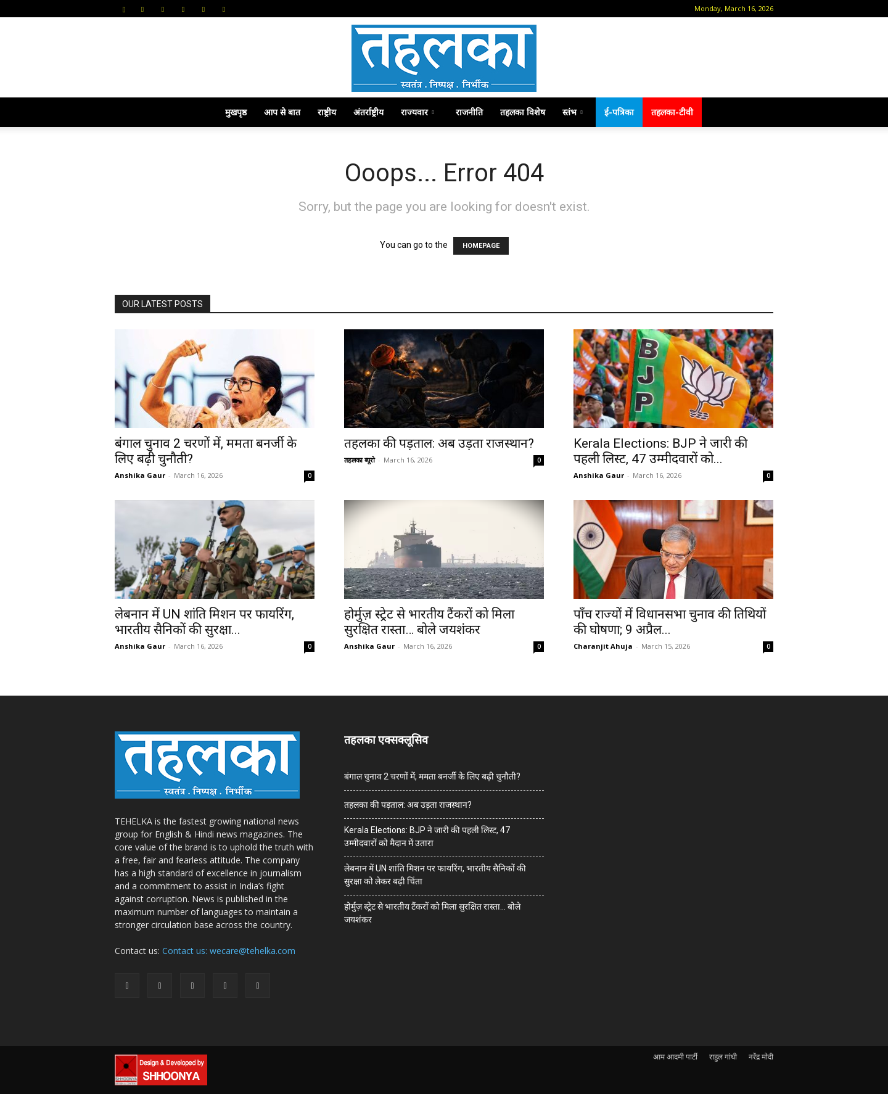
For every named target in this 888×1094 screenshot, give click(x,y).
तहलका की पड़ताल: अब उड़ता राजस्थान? (439, 443)
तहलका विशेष (522, 112)
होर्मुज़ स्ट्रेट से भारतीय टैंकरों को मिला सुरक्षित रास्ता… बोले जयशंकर (429, 622)
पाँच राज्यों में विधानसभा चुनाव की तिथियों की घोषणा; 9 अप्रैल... (670, 622)
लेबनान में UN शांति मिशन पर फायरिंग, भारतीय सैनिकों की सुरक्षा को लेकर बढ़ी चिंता (435, 874)
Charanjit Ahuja (603, 646)
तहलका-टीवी (672, 112)
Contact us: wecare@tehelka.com (228, 950)
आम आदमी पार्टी (675, 1056)
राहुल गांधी (723, 1056)
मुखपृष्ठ (236, 112)
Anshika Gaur (140, 475)
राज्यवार (417, 112)
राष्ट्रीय (327, 112)
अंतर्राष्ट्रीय (368, 112)
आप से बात (282, 112)
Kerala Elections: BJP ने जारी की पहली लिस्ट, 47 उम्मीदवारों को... (660, 451)
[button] (124, 8)
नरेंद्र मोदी (761, 1056)
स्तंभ (572, 112)
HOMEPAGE (481, 246)
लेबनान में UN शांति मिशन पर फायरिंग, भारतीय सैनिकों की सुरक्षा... (204, 622)
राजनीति (469, 112)
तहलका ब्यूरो (359, 459)
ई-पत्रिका (619, 112)
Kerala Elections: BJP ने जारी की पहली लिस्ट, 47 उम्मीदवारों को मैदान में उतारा (427, 836)
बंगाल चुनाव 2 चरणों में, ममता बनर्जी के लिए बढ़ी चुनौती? (432, 776)
